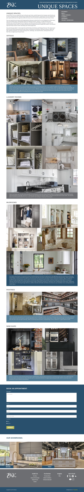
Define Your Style (61, 2)
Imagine (68, 2)
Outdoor (64, 18)
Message (9, 390)
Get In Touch (74, 2)
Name (8, 402)
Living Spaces (42, 2)
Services (48, 2)
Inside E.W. (35, 473)
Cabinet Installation (47, 477)
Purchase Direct (47, 476)
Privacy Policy (75, 489)
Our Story (35, 476)
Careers (35, 481)
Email (8, 407)
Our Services (47, 473)
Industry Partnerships (35, 477)
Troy (8, 420)
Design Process (35, 479)
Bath (62, 13)
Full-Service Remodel (47, 479)
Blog (59, 476)
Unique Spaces (65, 14)
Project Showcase (67, 19)
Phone (8, 413)
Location (8, 418)
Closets (63, 16)
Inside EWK (53, 2)
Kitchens (64, 11)
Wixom (8, 422)
